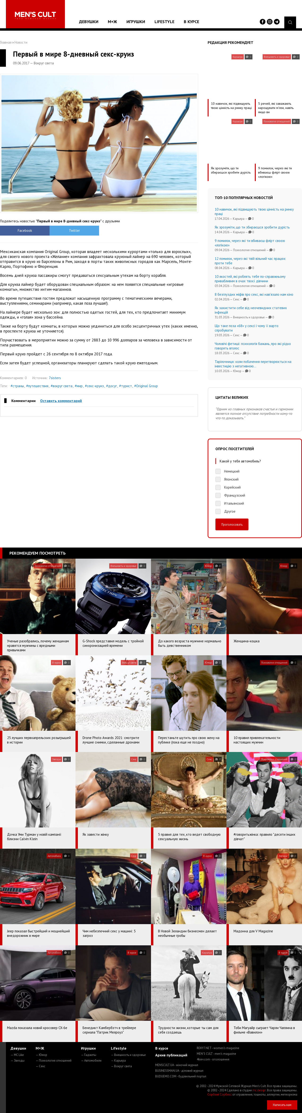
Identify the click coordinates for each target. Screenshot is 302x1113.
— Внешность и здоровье (128, 1055)
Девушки (88, 21)
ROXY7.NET (218, 1048)
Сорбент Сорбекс (219, 1094)
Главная (6, 42)
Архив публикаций (171, 1055)
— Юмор (41, 1055)
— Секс (40, 1066)
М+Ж (112, 21)
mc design (259, 1090)
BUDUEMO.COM (180, 1076)
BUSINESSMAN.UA (179, 1071)
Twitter (74, 230)
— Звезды (18, 1061)
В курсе (191, 21)
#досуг (111, 386)
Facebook (25, 230)
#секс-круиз (94, 386)
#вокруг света (61, 386)
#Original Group (146, 386)
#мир (79, 386)
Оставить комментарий (61, 400)
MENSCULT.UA (176, 1065)
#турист (125, 386)
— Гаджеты (88, 1055)
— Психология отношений (53, 1061)
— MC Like (17, 1055)
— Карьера (118, 1061)
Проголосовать (232, 524)
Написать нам (282, 1105)
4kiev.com (213, 1059)
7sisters (55, 378)
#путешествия (37, 386)
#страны (17, 386)
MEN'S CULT (216, 1054)
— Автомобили (91, 1061)
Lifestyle (164, 21)
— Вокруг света (121, 1066)
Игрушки (135, 21)
